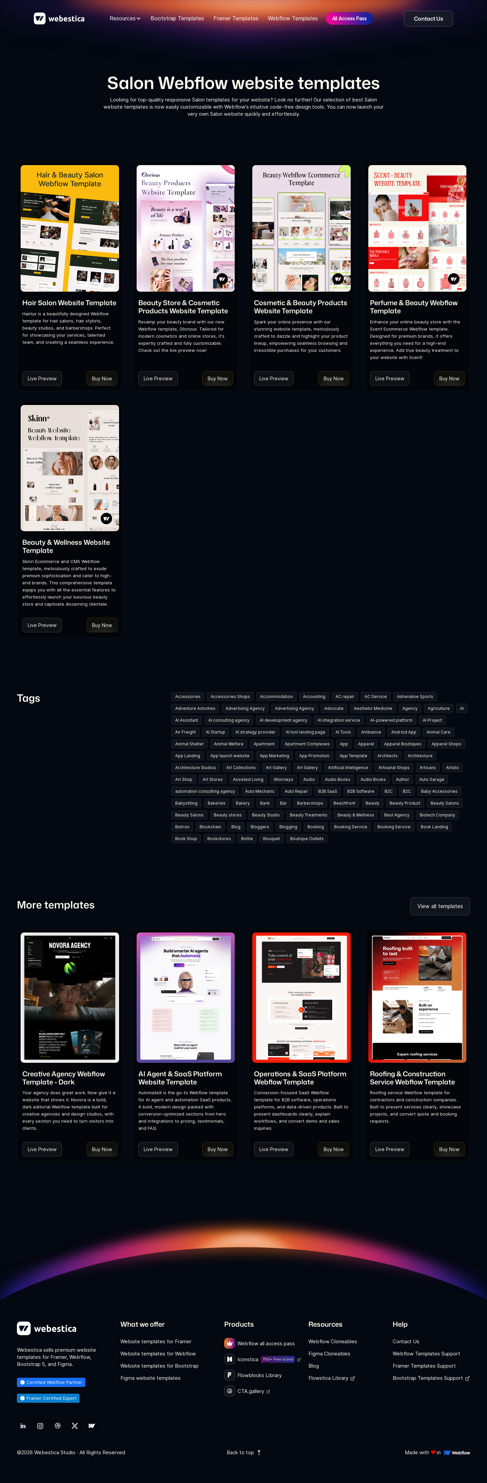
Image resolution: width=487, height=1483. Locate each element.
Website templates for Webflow (158, 1353)
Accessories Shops (230, 696)
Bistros (182, 826)
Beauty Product (405, 803)
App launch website (230, 755)
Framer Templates (235, 18)
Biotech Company (437, 814)
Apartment (264, 743)
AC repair (344, 696)
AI (462, 708)
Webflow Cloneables (332, 1341)
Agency (410, 708)
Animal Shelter (189, 743)
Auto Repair (296, 791)
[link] (69, 302)
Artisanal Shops (394, 767)
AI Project (432, 720)
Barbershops (310, 803)
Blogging (288, 826)
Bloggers (260, 826)
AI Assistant (186, 720)
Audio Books (337, 779)
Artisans (428, 767)
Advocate (334, 708)
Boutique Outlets (307, 838)
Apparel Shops (446, 743)
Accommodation (276, 696)
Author (402, 779)
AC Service (376, 696)
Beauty (372, 803)
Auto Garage (431, 779)
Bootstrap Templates (177, 18)
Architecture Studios (195, 767)
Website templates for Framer (155, 1341)
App (344, 743)
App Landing (187, 755)
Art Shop (183, 779)
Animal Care (438, 732)
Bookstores (219, 838)
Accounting (314, 696)
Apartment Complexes (307, 743)
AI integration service (339, 720)
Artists (452, 767)
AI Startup (215, 732)
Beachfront (344, 803)
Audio (309, 779)
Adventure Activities (195, 708)
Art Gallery (276, 767)
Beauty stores (228, 814)
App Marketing (274, 755)
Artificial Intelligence (348, 767)
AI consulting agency (229, 720)
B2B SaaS (327, 791)
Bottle (247, 838)
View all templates (440, 906)
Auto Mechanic (260, 791)
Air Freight (185, 732)
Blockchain (210, 826)
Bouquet (271, 838)
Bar (283, 803)
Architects (387, 755)
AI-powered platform (391, 720)
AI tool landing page (305, 732)
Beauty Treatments (308, 814)
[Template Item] (70, 228)
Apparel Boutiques (402, 743)
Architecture (420, 755)
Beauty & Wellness (356, 814)
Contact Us (406, 1341)
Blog (235, 826)
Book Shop (186, 838)
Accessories (188, 696)
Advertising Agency (245, 708)
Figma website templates (150, 1378)
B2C (389, 791)
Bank (265, 803)
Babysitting (186, 803)
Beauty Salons (445, 803)
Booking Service (350, 826)
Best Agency (397, 814)
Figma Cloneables (329, 1353)
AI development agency (283, 720)
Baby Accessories (439, 791)
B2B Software (360, 791)
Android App (403, 732)
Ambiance (371, 732)
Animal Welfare (229, 743)
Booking (315, 826)
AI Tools (343, 732)
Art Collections (241, 767)
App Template (353, 755)
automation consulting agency (205, 791)
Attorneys (283, 779)
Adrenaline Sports (415, 696)
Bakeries (217, 803)
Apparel (366, 743)
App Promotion (314, 755)
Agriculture (439, 708)
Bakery (243, 803)
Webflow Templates (293, 18)
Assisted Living (248, 779)
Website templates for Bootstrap (159, 1366)
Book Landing (434, 826)
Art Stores (213, 779)
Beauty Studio (266, 814)
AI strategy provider (255, 732)
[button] (125, 18)
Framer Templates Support (424, 1366)
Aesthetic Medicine (373, 708)
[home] (59, 18)
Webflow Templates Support (426, 1353)
